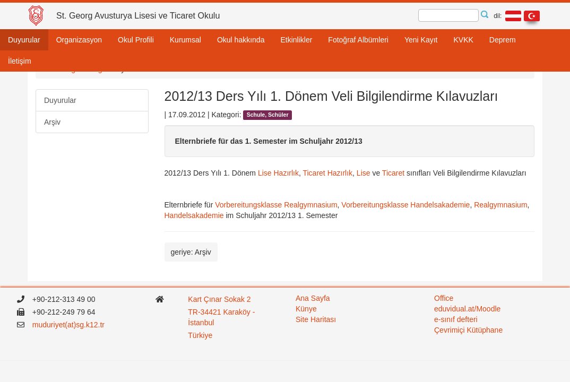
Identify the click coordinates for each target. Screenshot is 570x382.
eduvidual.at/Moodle (467, 309)
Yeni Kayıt (421, 40)
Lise (363, 173)
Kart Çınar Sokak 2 (219, 299)
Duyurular (24, 40)
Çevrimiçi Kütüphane (468, 330)
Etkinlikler (296, 40)
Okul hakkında (241, 40)
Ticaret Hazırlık (327, 173)
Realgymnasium (500, 205)
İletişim (19, 61)
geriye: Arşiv (191, 252)
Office (443, 298)
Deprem (502, 40)
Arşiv (52, 122)
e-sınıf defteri (456, 319)
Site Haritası (316, 319)
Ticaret (393, 173)
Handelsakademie (195, 215)
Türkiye (201, 335)
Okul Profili (136, 40)
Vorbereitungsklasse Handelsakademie (405, 205)
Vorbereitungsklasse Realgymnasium (275, 205)
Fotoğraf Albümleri (358, 40)
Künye (306, 309)
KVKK (463, 40)
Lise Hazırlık (278, 173)
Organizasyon (79, 40)
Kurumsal (185, 40)
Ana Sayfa (313, 298)
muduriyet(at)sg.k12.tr (68, 324)
